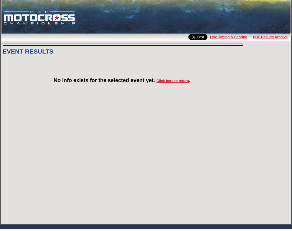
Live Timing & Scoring (228, 37)
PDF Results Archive (270, 37)
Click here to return (172, 81)
